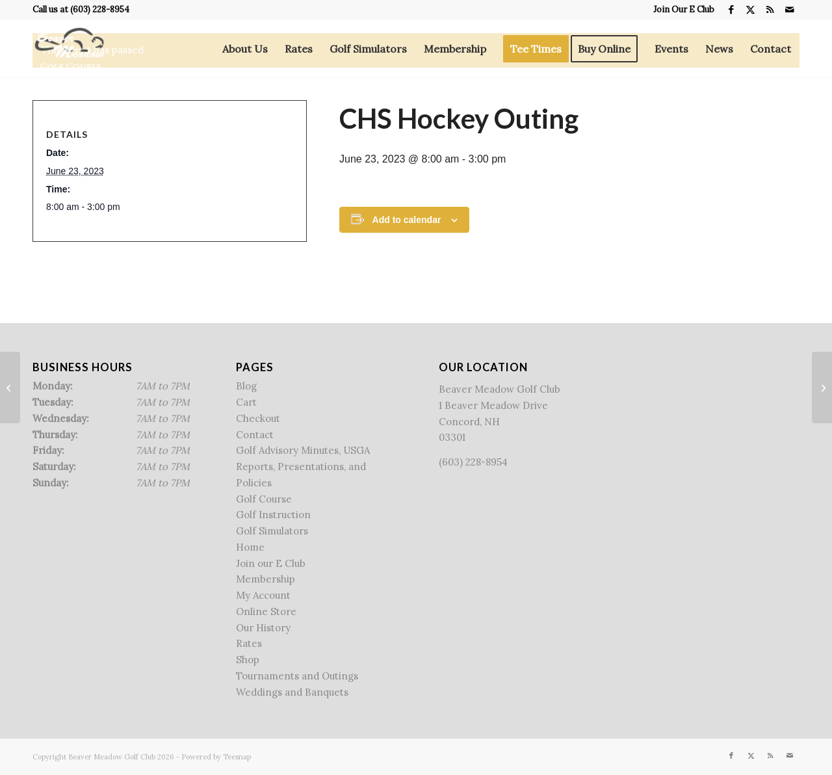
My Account (263, 595)
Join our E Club (271, 563)
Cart (246, 402)
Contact (255, 434)
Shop (247, 659)
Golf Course (264, 499)
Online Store (266, 611)
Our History (263, 628)
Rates (249, 643)
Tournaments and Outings (297, 676)
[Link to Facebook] (731, 10)
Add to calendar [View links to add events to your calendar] (406, 220)
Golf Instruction (273, 514)
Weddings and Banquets (292, 692)
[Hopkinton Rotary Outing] (822, 387)
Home (250, 547)
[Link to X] (750, 10)
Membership (265, 579)
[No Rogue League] (10, 387)
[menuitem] (680, 10)
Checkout (258, 418)
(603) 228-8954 (99, 9)
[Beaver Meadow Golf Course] (69, 48)
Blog (246, 386)
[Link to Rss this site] (769, 10)
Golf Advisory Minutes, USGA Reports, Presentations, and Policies (303, 466)
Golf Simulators (272, 531)
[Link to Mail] (790, 10)
